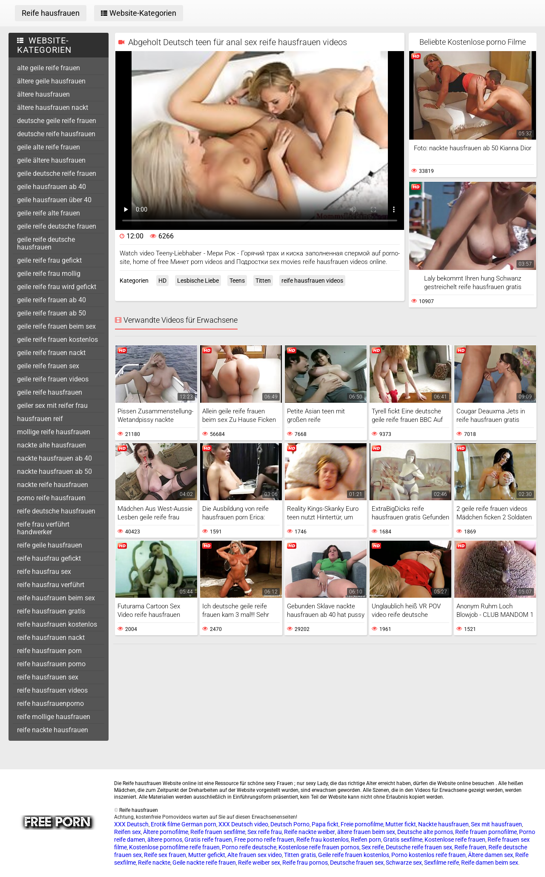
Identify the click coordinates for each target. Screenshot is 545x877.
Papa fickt (325, 824)
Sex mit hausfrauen (496, 824)
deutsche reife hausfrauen (56, 134)
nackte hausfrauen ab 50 (54, 471)
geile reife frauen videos (53, 379)
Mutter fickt (400, 824)
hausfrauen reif (40, 419)
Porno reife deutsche (249, 847)
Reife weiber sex (259, 862)
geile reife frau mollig (48, 273)
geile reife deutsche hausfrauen (46, 243)
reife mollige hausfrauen (53, 717)
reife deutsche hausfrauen (56, 511)
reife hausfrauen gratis (51, 611)
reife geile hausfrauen (49, 545)
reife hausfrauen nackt (51, 637)
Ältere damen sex (490, 854)
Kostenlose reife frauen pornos (318, 847)
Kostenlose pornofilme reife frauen (174, 847)
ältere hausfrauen (43, 94)
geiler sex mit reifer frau (52, 405)
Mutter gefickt (206, 854)
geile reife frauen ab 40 (51, 300)
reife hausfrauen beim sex (56, 598)
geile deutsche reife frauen (56, 173)
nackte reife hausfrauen (52, 485)
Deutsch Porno (290, 824)
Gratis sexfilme (402, 839)
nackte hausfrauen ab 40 (54, 458)
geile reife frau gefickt (49, 260)
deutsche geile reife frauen (56, 121)
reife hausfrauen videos (52, 690)
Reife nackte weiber (309, 831)
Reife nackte (154, 862)
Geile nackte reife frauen (204, 862)
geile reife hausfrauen (49, 392)
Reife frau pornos (305, 862)
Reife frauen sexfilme (217, 831)
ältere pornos (164, 839)
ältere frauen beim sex (366, 831)
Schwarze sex (404, 862)
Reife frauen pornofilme (486, 831)
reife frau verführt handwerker (43, 528)
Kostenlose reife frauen (455, 839)
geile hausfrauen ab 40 (51, 187)
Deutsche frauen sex (357, 862)
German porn (198, 824)
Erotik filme (165, 824)
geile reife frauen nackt (51, 353)
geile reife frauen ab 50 (51, 313)
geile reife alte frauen (48, 213)
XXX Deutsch (131, 824)
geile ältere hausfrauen (51, 160)
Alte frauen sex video (254, 854)
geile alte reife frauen (48, 147)
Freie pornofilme (362, 824)
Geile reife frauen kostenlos (353, 854)
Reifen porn (366, 839)
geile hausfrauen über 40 (54, 200)
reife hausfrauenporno (50, 703)
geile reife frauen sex (48, 366)
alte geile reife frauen (48, 68)
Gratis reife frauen (208, 839)
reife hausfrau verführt (50, 585)
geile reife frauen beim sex (56, 326)
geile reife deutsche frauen (56, 226)
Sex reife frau (264, 831)
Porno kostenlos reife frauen (428, 854)
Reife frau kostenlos (322, 839)
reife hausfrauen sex (47, 677)
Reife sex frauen (165, 854)
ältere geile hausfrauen (51, 81)
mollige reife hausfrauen (53, 432)
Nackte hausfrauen (443, 824)
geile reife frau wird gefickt (56, 287)
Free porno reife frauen (264, 839)
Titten (263, 280)
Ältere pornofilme (165, 831)
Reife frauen (470, 847)
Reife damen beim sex (489, 862)
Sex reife (372, 847)
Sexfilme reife (441, 862)
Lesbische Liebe (198, 280)
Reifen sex (127, 831)
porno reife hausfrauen (51, 498)
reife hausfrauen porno (51, 664)
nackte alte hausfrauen (51, 445)
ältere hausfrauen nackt (52, 107)
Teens (237, 280)
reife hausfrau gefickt (49, 558)
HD (162, 280)
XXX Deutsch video (243, 824)
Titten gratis (300, 854)
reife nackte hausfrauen (52, 730)
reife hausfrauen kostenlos (57, 624)
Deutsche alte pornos (425, 831)
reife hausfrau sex (44, 571)
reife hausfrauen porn (49, 651)
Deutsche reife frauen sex (419, 847)
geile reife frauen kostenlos (57, 339)
